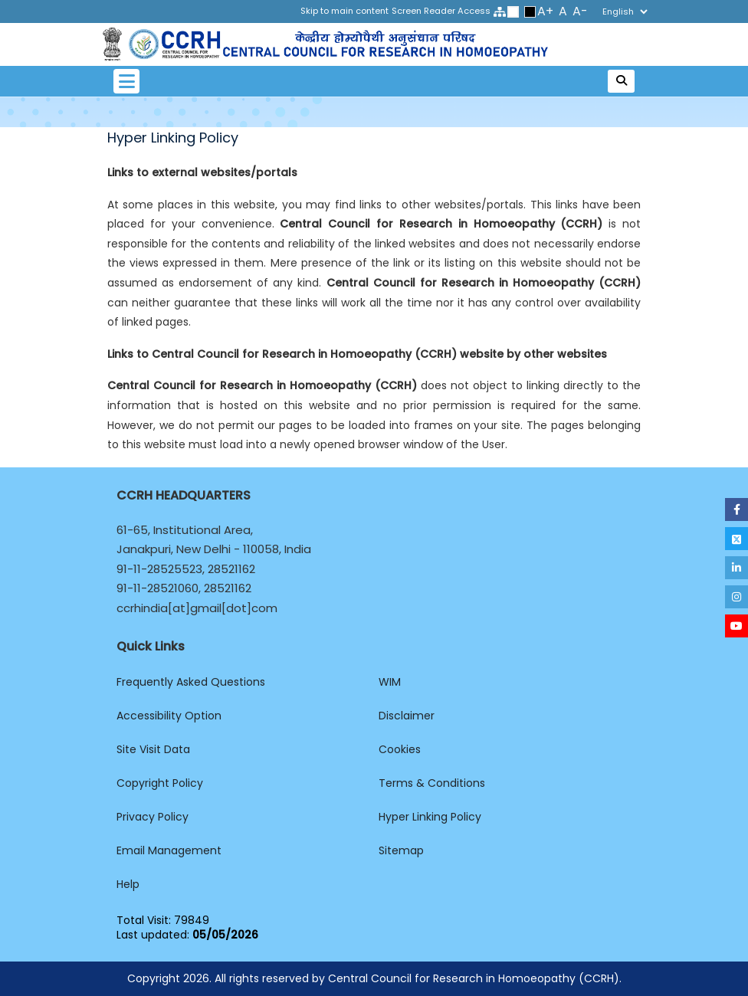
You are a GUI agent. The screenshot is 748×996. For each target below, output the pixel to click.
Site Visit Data (153, 749)
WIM (390, 682)
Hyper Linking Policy (430, 816)
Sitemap (401, 850)
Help (127, 884)
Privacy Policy (152, 816)
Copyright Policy (159, 783)
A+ (545, 11)
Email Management (168, 850)
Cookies (400, 749)
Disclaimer (407, 715)
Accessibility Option (168, 715)
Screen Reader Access (441, 11)
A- (580, 11)
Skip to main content (344, 11)
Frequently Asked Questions (190, 682)
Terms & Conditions (432, 783)
